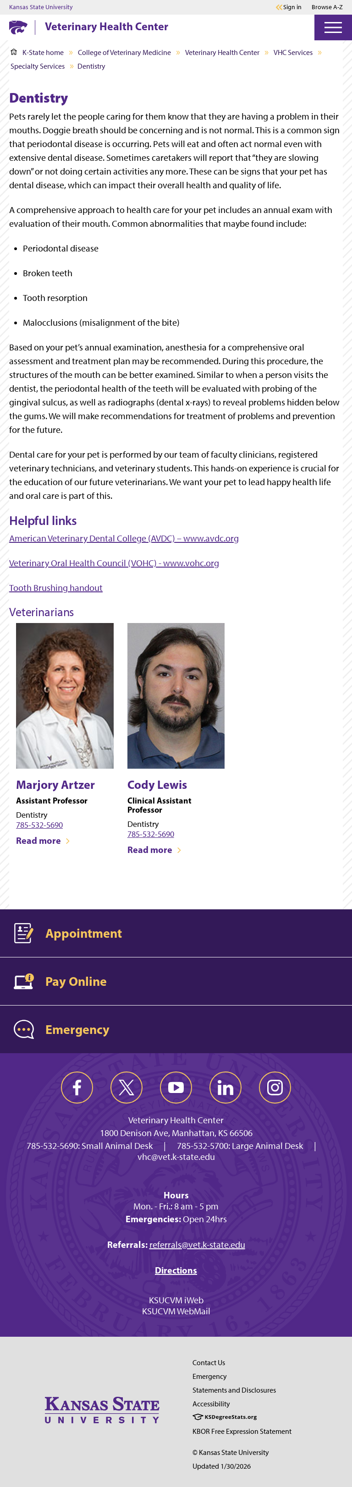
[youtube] (176, 1088)
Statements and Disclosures (234, 1390)
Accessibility (211, 1404)
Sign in (292, 7)
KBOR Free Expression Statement (242, 1431)
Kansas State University (41, 7)
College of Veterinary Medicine (124, 52)
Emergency (209, 1376)
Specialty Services (38, 66)
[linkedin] (225, 1088)
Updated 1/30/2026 (221, 1466)
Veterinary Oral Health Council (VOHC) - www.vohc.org (114, 563)
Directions (176, 1270)
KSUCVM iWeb (176, 1300)
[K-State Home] (18, 27)
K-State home (37, 52)
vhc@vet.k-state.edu (176, 1156)
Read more (43, 840)
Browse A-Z (327, 7)
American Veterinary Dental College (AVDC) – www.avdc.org (124, 538)
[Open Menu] (333, 27)
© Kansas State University (230, 1452)
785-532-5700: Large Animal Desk (240, 1145)
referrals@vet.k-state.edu (197, 1244)
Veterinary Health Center (106, 26)
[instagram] (275, 1088)
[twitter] (126, 1088)
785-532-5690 (39, 825)
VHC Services (293, 52)
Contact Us (208, 1362)
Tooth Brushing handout (56, 587)
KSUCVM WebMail (176, 1311)
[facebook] (77, 1088)
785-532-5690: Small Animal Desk (90, 1145)
